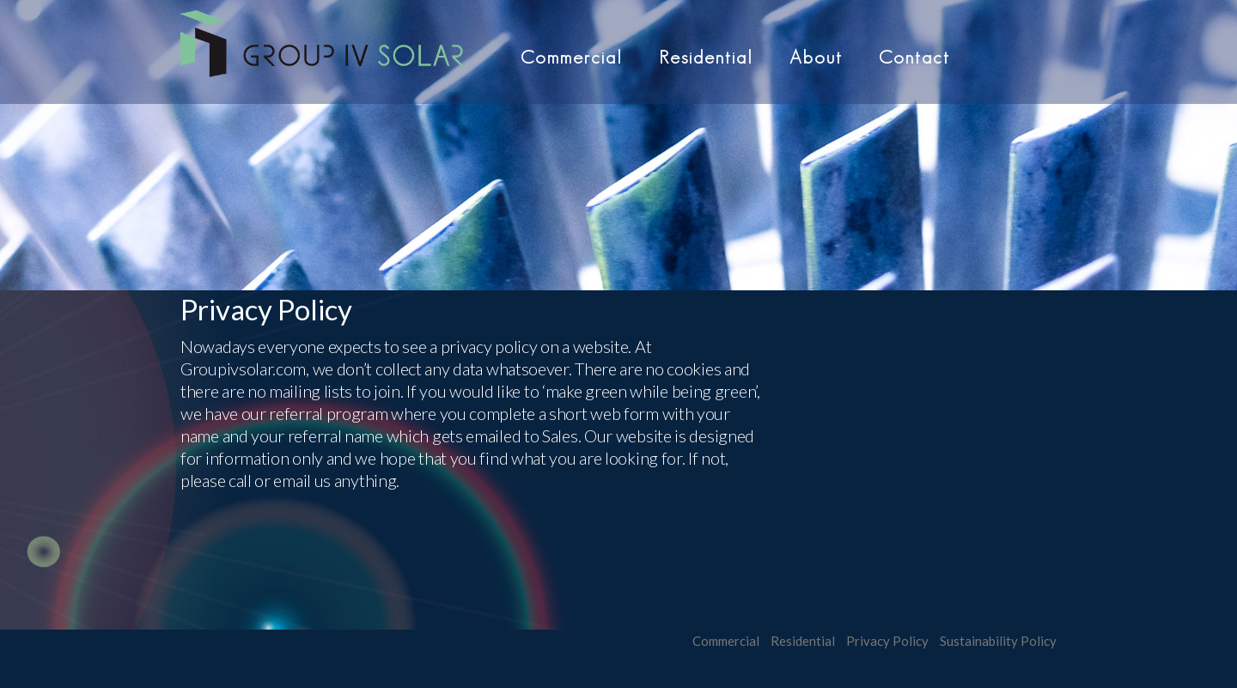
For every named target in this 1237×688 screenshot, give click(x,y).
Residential (706, 56)
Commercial (572, 56)
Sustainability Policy (998, 640)
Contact (914, 56)
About (816, 56)
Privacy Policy (887, 640)
